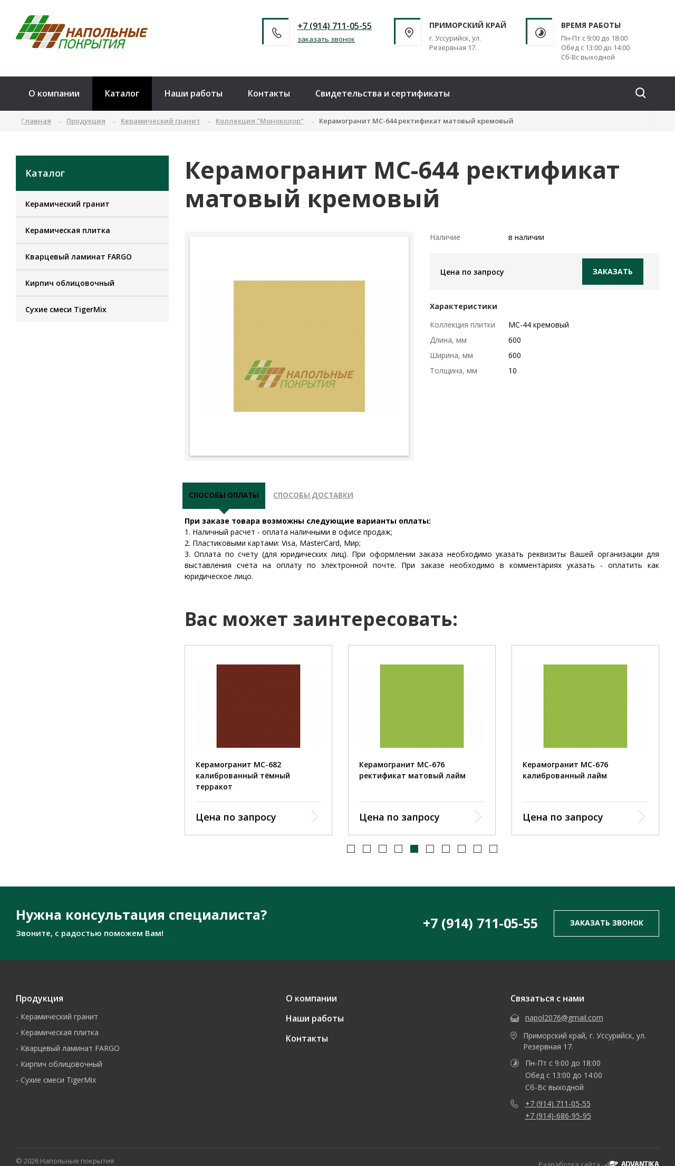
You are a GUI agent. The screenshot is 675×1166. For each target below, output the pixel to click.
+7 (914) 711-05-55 (334, 26)
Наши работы (194, 93)
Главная (36, 121)
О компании (54, 93)
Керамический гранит (67, 204)
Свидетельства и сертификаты (382, 93)
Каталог (122, 93)
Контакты (269, 93)
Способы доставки (323, 498)
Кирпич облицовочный (69, 283)
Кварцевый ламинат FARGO (78, 257)
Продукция (39, 1002)
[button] (351, 853)
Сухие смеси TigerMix (66, 309)
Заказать (613, 271)
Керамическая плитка (67, 230)
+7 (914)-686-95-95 (558, 1119)
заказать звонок (326, 39)
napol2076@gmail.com (564, 1021)
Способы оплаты (227, 498)
